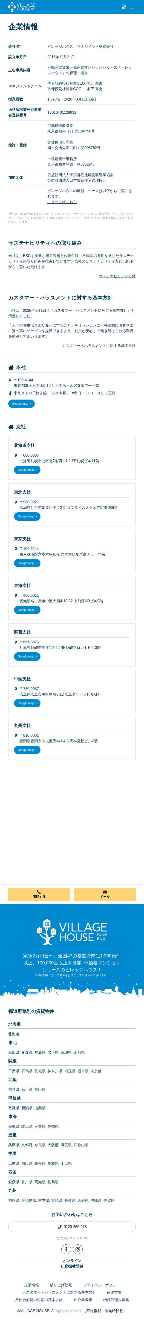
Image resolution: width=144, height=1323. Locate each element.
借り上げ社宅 (61, 1285)
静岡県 (53, 1126)
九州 (12, 1190)
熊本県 (43, 1200)
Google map (20, 403)
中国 (12, 1153)
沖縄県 (95, 1200)
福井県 (13, 1089)
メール (105, 896)
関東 (12, 1061)
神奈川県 (55, 1071)
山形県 (79, 1052)
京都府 (26, 1145)
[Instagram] (78, 1249)
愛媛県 (13, 1182)
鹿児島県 (28, 1200)
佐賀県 (109, 1200)
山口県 (66, 1163)
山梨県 (40, 1108)
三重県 (40, 1126)
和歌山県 (81, 1145)
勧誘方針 (114, 1292)
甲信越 (14, 1098)
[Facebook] (66, 1249)
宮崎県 (56, 1200)
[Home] (72, 932)
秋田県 (13, 1052)
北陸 (12, 1079)
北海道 (14, 1024)
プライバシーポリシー (101, 1285)
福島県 (40, 1052)
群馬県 (26, 1071)
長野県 (13, 1108)
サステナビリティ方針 (117, 276)
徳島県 (53, 1182)
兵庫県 (13, 1145)
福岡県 (13, 1200)
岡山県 (26, 1163)
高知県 (40, 1182)
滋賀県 (66, 1145)
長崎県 (69, 1200)
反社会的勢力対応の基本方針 (39, 1300)
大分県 (83, 1200)
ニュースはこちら (62, 202)
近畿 (12, 1135)
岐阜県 (26, 1126)
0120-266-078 (75, 1227)
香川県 (26, 1182)
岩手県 (53, 1052)
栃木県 (83, 1071)
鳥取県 (53, 1163)
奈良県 (40, 1145)
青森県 (26, 1052)
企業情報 (31, 1285)
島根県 (40, 1163)
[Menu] (132, 7)
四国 (12, 1172)
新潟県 (26, 1108)
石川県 (26, 1089)
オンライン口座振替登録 (72, 1263)
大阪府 (53, 1145)
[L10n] (123, 7)
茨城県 (40, 1071)
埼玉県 (69, 1071)
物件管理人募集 (116, 1300)
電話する (39, 896)
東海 (12, 1116)
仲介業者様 (83, 1300)
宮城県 (66, 1052)
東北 (12, 1042)
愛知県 (13, 1126)
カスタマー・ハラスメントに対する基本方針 (99, 346)
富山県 (40, 1089)
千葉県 (13, 1071)
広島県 (13, 1163)
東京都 (95, 1071)
